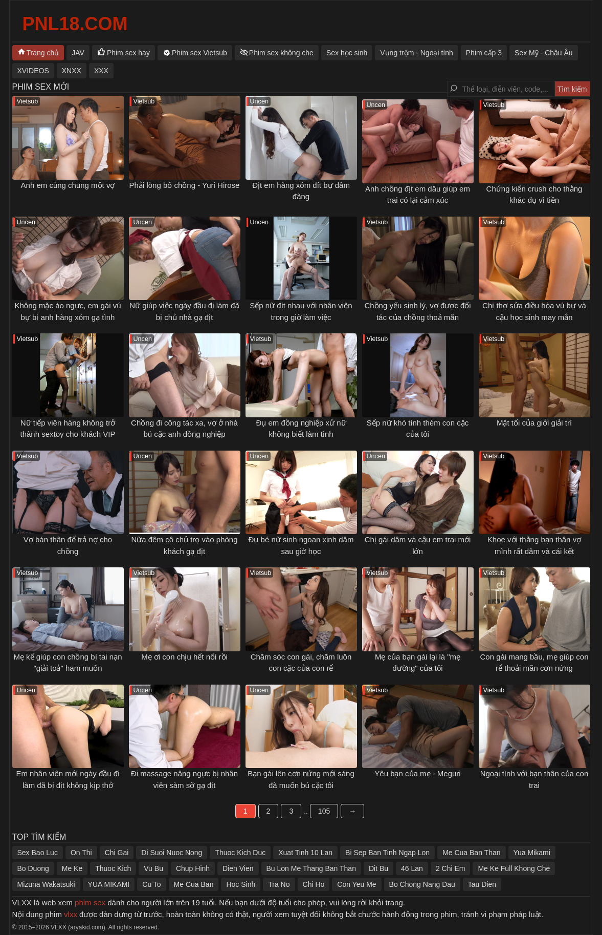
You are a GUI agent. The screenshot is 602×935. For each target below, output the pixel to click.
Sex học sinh (346, 53)
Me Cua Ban (194, 884)
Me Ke (72, 868)
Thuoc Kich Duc (240, 852)
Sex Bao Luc (37, 852)
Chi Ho (314, 884)
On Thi (81, 852)
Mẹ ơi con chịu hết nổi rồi (184, 656)
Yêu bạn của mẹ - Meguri (417, 773)
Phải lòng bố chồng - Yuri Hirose (184, 185)
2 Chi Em (450, 868)
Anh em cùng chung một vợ (68, 185)
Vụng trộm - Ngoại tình (416, 53)
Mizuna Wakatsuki (46, 884)
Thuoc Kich (113, 868)
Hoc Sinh (240, 884)
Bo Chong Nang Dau (422, 884)
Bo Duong (33, 868)
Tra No (278, 884)
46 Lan (412, 868)
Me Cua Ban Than (471, 852)
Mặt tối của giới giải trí (534, 422)
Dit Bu (378, 868)
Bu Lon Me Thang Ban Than (311, 868)
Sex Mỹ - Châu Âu (544, 53)
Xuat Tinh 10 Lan (305, 852)
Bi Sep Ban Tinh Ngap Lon (387, 852)
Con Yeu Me (356, 884)
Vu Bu (153, 868)
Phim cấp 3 (484, 53)
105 (324, 811)
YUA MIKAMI (109, 884)
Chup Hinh (193, 868)
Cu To (151, 884)
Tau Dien (482, 884)
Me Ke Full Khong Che (514, 868)
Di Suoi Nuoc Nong (171, 852)
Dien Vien (237, 868)
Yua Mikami (532, 852)
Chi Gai (117, 852)
